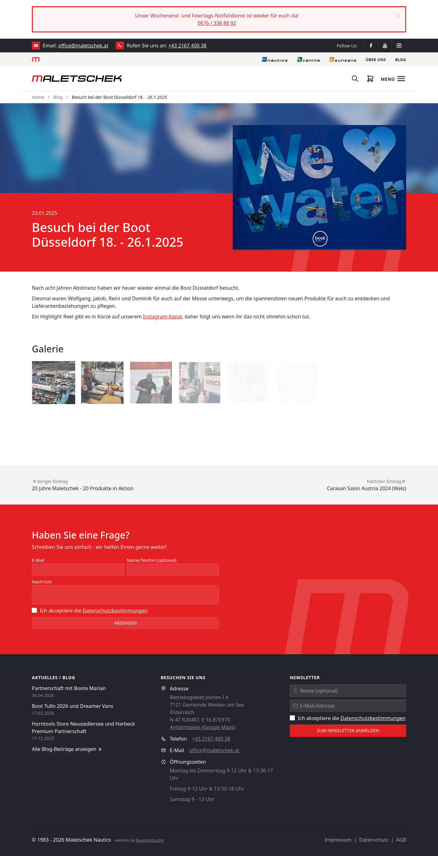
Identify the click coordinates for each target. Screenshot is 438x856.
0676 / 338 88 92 (216, 23)
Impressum (338, 839)
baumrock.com (150, 840)
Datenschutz (373, 839)
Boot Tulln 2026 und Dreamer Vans (72, 706)
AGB (401, 839)
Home (38, 97)
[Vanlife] (308, 59)
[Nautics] (275, 59)
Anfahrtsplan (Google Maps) (202, 727)
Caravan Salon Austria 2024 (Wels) (366, 488)
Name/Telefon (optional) (151, 560)
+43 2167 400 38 (187, 45)
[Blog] (400, 59)
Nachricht (42, 582)
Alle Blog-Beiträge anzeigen (67, 749)
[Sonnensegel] (342, 59)
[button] (398, 15)
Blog (58, 97)
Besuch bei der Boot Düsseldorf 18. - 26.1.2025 (119, 97)
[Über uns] (376, 59)
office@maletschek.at (83, 45)
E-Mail (38, 560)
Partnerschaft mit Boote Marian (69, 688)
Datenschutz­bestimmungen (115, 610)
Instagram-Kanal (162, 316)
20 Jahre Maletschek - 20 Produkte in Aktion (83, 488)
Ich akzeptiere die (90, 610)
